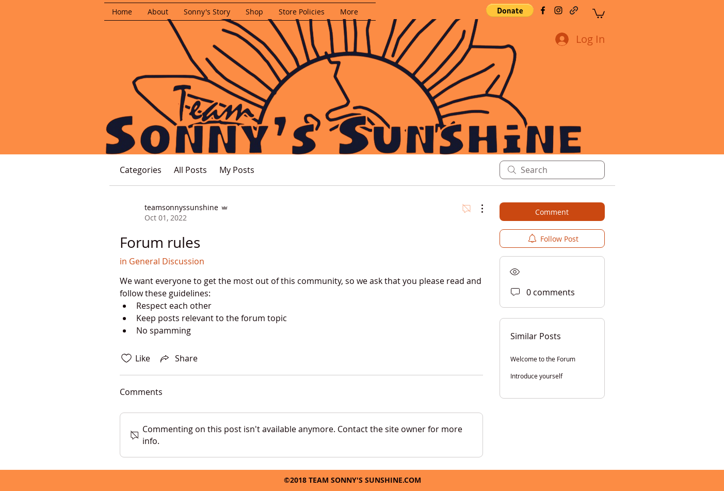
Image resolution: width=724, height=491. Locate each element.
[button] (510, 10)
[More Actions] (477, 208)
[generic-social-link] (574, 10)
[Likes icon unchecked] (126, 358)
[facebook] (543, 10)
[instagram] (558, 10)
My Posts (236, 170)
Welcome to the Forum (542, 359)
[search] (552, 170)
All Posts (190, 170)
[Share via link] (178, 358)
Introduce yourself (536, 376)
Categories (141, 170)
